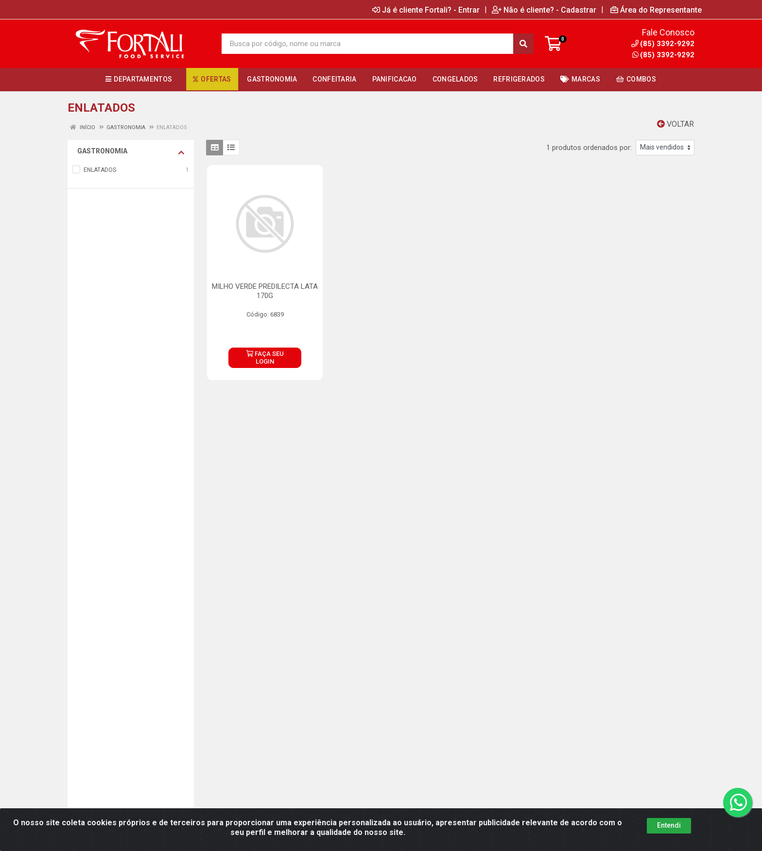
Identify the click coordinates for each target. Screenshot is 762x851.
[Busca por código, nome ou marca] (368, 43)
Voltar (675, 124)
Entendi (669, 836)
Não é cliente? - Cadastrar (544, 10)
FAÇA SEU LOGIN (265, 357)
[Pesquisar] (523, 43)
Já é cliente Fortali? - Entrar (426, 10)
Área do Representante (656, 10)
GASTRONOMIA (130, 151)
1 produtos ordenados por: (589, 147)
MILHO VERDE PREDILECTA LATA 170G (265, 291)
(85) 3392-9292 (663, 54)
